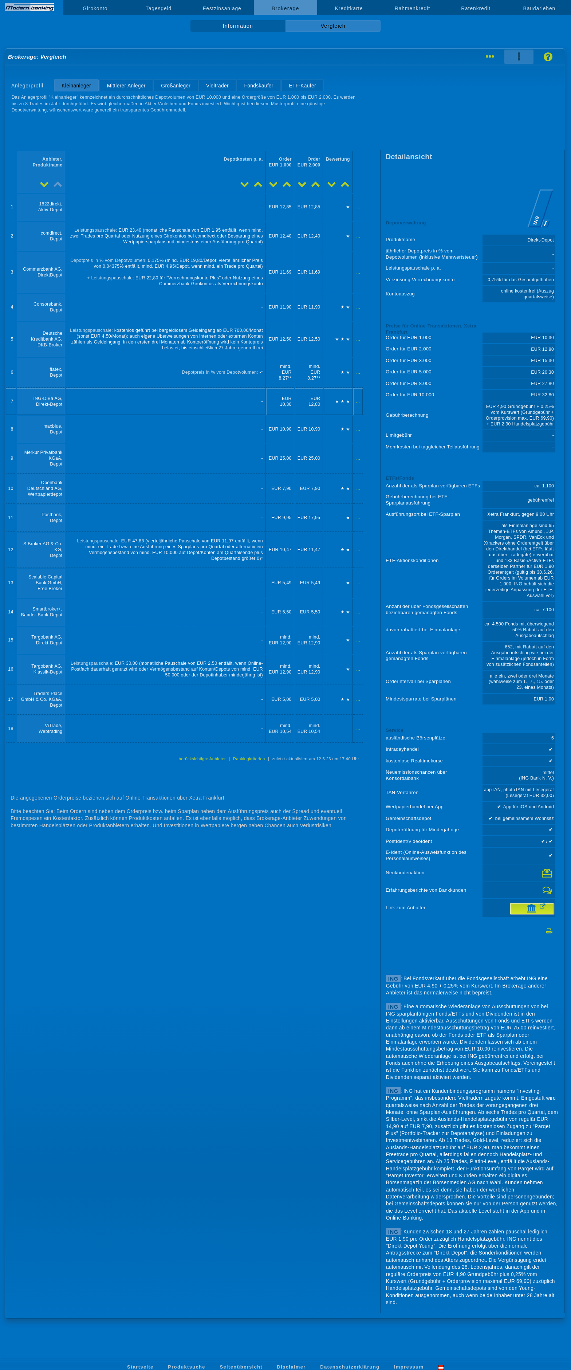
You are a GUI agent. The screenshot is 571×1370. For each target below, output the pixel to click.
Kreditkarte (349, 8)
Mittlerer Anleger (126, 86)
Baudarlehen (539, 8)
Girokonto (95, 8)
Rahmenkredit (412, 8)
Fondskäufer (258, 86)
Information (238, 26)
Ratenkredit (476, 8)
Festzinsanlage (222, 8)
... (358, 206)
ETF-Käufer (302, 86)
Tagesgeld (159, 8)
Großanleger (175, 86)
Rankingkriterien (249, 759)
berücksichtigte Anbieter (202, 759)
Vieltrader (217, 86)
